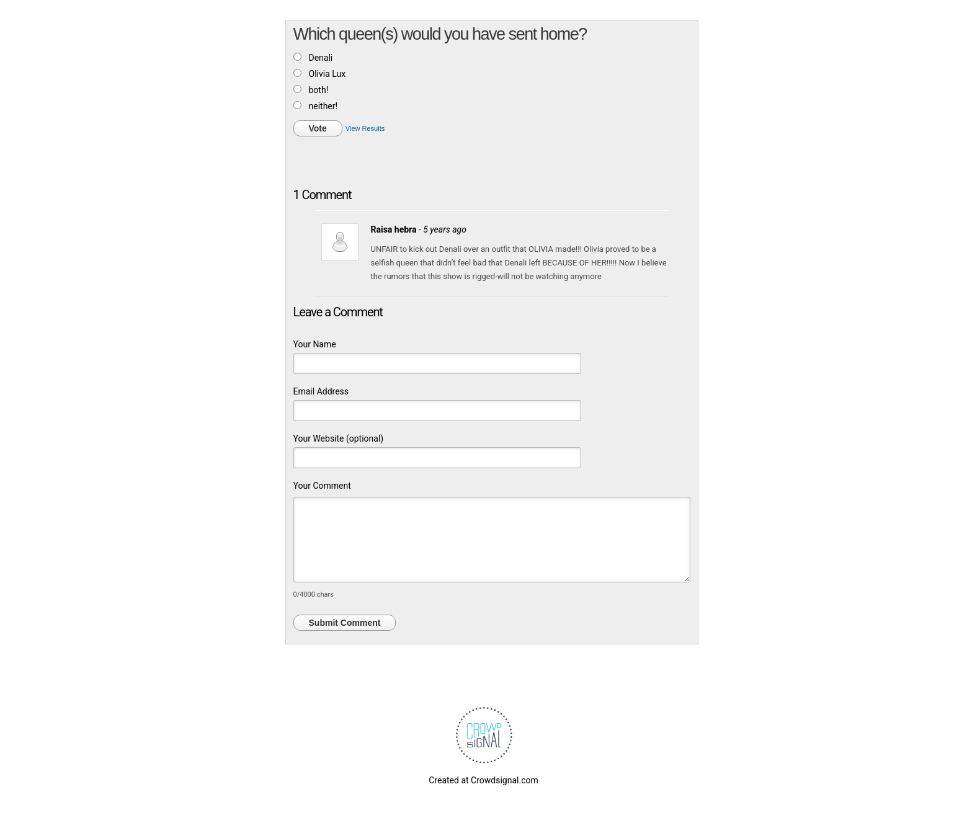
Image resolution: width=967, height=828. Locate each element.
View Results (365, 128)
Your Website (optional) (338, 438)
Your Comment (322, 486)
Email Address (321, 391)
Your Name (314, 344)
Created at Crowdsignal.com (483, 780)
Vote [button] (318, 128)
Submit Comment (345, 623)
